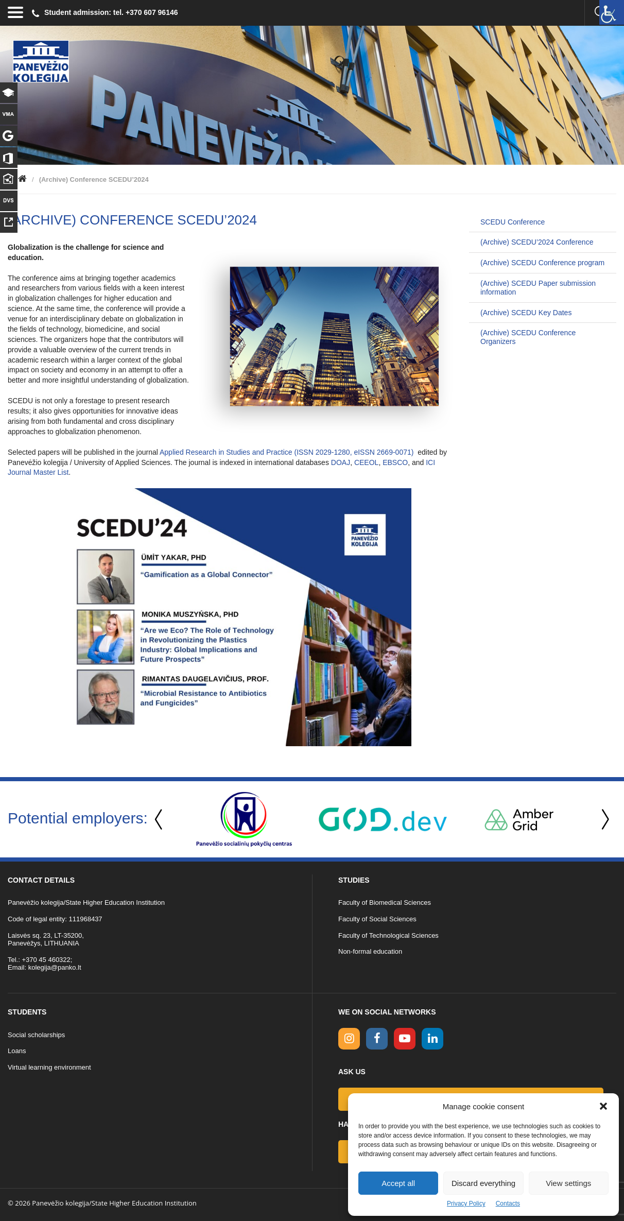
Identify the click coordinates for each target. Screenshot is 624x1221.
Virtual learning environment (49, 1067)
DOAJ (340, 462)
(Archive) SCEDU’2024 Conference (536, 242)
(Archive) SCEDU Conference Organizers (528, 337)
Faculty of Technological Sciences (388, 935)
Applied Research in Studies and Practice (227, 452)
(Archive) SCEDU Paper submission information (538, 287)
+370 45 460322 (46, 960)
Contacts (508, 1203)
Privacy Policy (466, 1203)
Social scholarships (36, 1035)
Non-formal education (370, 951)
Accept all (398, 1183)
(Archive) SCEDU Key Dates (525, 312)
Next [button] (603, 819)
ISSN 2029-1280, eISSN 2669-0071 (354, 452)
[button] (603, 1106)
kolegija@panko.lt (54, 967)
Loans (17, 1051)
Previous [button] (159, 819)
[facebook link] (377, 1039)
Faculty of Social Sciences (377, 919)
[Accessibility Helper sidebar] (611, 12)
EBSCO (395, 462)
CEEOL (366, 462)
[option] (244, 819)
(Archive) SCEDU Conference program (542, 263)
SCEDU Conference (512, 222)
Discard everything (483, 1183)
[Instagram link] (349, 1039)
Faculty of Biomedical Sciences (384, 902)
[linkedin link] (432, 1039)
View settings (568, 1183)
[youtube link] (404, 1039)
